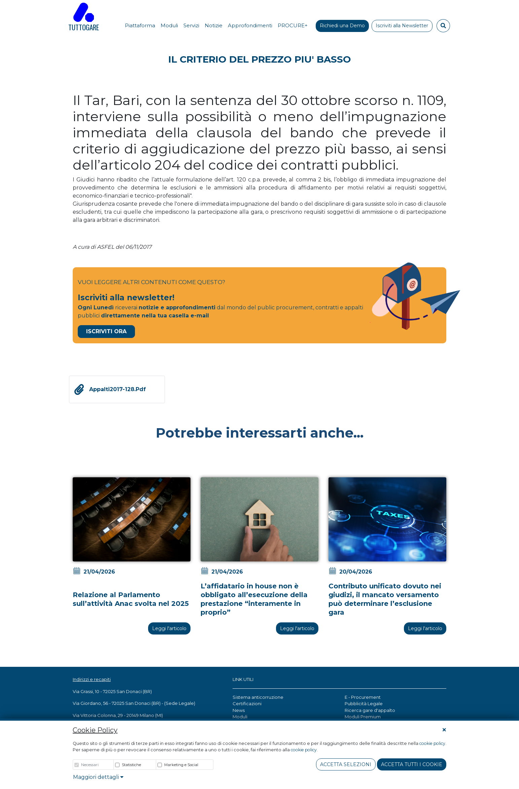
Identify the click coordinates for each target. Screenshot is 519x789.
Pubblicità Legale (364, 703)
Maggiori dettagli (98, 777)
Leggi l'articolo (169, 628)
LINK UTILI (243, 679)
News (239, 710)
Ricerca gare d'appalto (370, 710)
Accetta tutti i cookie (411, 764)
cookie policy (432, 743)
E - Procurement (363, 697)
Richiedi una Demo (342, 26)
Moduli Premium (363, 716)
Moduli (240, 716)
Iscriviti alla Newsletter (402, 26)
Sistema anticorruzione (258, 697)
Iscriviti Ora (106, 331)
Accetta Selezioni (345, 764)
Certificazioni (247, 703)
